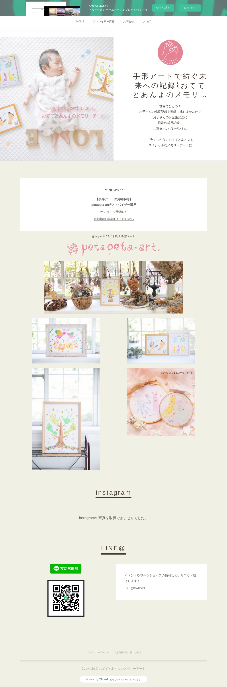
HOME (80, 21)
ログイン (190, 8)
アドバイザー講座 (103, 21)
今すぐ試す (163, 7)
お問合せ (128, 21)
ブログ (147, 21)
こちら (123, 219)
